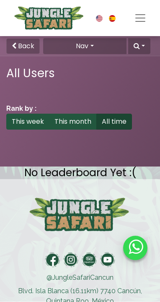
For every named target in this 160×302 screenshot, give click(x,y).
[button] (139, 46)
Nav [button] (82, 46)
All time (114, 121)
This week (28, 121)
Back (23, 46)
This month (72, 121)
